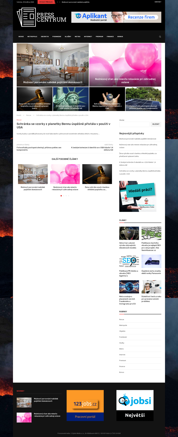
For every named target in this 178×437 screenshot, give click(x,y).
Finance (110, 36)
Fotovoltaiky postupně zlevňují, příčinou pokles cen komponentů (143, 107)
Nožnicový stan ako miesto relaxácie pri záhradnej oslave (47, 415)
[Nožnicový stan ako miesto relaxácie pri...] (125, 65)
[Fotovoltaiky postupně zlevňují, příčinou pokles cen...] (143, 99)
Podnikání (56, 36)
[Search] (160, 37)
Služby (68, 36)
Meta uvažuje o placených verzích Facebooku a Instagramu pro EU (127, 300)
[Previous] (57, 2)
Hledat (121, 120)
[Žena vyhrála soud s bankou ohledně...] (35, 99)
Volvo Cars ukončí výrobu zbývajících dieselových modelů (127, 245)
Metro (77, 36)
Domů (19, 115)
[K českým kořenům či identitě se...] (71, 99)
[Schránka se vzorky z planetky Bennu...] (107, 99)
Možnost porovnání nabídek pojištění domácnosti (80, 2)
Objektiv (45, 36)
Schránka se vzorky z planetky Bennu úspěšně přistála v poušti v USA (107, 106)
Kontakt (158, 2)
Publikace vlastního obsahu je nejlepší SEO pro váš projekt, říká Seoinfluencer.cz (151, 246)
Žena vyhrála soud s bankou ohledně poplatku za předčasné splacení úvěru (34, 106)
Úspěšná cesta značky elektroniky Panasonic (151, 272)
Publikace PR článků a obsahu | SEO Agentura (128, 273)
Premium (99, 36)
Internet (88, 36)
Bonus (120, 36)
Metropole (32, 36)
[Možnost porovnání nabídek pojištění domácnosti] (53, 65)
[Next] (60, 2)
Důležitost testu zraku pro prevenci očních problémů (151, 299)
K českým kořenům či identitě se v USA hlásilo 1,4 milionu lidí (70, 107)
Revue (21, 36)
